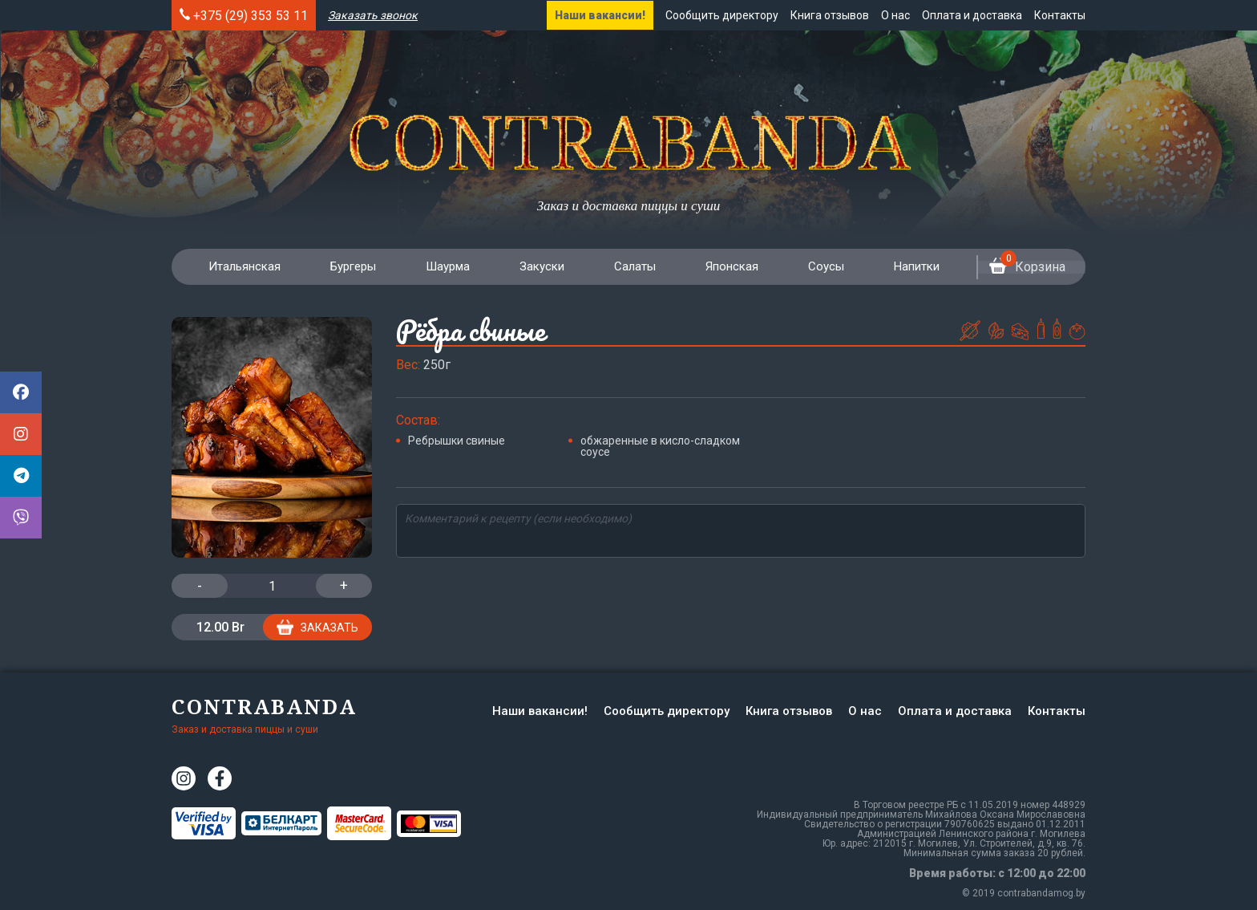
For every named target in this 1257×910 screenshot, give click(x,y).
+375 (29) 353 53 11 (250, 15)
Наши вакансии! (600, 15)
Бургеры (351, 266)
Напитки (910, 266)
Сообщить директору (721, 15)
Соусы (820, 266)
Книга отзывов (829, 15)
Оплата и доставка (972, 15)
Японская (727, 266)
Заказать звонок (373, 15)
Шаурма (445, 266)
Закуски (538, 266)
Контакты (1059, 15)
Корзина (1023, 267)
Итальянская (244, 266)
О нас (895, 15)
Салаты (631, 266)
